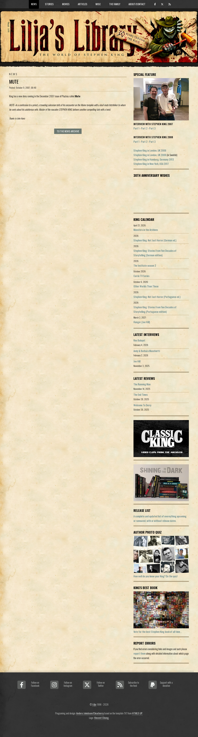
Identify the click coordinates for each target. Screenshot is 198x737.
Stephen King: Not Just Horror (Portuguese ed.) (156, 297)
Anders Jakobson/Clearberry (90, 713)
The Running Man (142, 384)
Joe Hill (136, 361)
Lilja (94, 704)
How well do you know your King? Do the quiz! (155, 576)
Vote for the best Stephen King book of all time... (157, 631)
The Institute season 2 (144, 265)
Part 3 (152, 128)
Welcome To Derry (142, 405)
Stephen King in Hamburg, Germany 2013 (153, 159)
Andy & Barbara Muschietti (146, 351)
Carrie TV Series (141, 276)
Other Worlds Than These (146, 286)
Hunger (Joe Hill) (141, 322)
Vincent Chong (101, 718)
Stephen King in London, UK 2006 (149, 150)
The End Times (140, 394)
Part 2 (144, 128)
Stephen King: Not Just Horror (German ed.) (154, 240)
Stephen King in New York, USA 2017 (151, 164)
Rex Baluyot (139, 340)
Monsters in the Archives (145, 230)
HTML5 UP (137, 713)
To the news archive (68, 131)
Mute (13, 81)
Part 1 (136, 128)
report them (139, 653)
